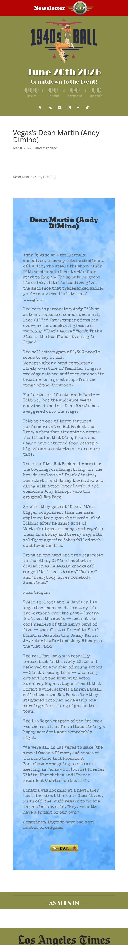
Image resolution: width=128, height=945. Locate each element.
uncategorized (46, 148)
